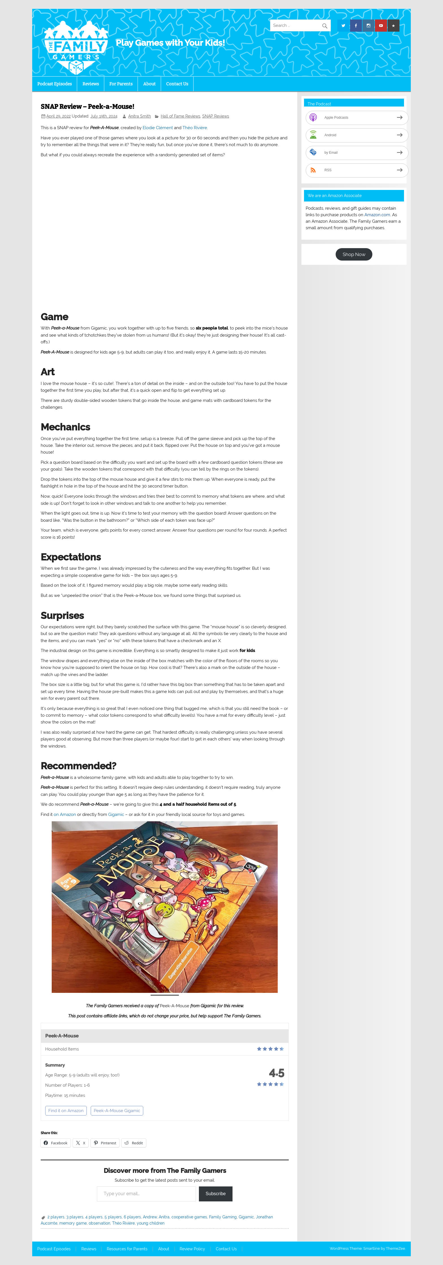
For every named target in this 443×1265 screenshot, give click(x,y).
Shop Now (354, 254)
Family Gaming (223, 1217)
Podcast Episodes (54, 83)
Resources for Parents (127, 1249)
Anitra (164, 1217)
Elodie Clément (158, 127)
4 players (94, 1217)
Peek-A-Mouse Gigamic (117, 1110)
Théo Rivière (195, 127)
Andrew (150, 1217)
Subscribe (216, 1193)
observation (99, 1223)
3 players (74, 1217)
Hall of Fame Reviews (180, 116)
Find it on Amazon (66, 1110)
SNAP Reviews (215, 116)
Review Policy (192, 1249)
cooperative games (189, 1217)
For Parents (121, 83)
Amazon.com (377, 214)
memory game (73, 1223)
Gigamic (116, 814)
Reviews (90, 83)
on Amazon (65, 814)
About (149, 83)
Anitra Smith (139, 116)
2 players (55, 1217)
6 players (132, 1217)
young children (150, 1223)
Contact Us (177, 83)
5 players (113, 1217)
